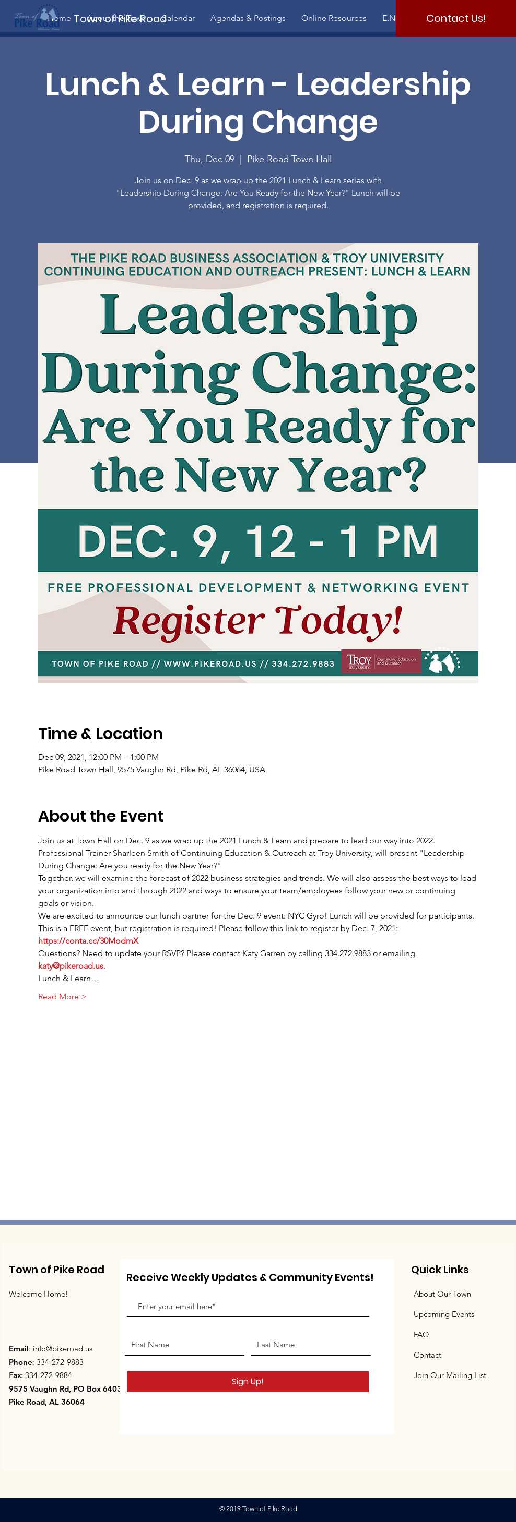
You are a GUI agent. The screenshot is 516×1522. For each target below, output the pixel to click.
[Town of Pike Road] (129, 18)
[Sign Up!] (248, 1381)
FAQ (421, 1334)
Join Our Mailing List (450, 1375)
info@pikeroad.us (62, 1349)
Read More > (62, 996)
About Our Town (442, 1294)
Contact (427, 1355)
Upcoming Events (444, 1314)
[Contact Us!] (456, 18)
